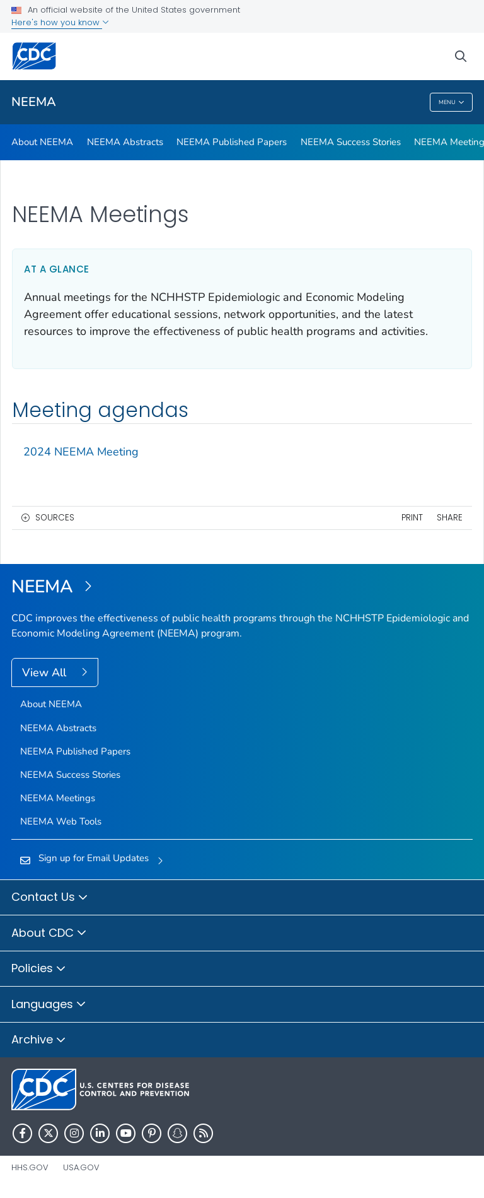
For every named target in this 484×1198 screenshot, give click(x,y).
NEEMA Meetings (57, 798)
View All (45, 672)
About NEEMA (42, 142)
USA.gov (81, 1167)
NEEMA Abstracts (125, 142)
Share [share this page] (450, 518)
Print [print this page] (412, 518)
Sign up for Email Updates (93, 858)
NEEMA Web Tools (60, 821)
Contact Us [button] (49, 898)
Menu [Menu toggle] (451, 102)
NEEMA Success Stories (351, 142)
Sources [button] (54, 518)
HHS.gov (30, 1167)
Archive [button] (38, 1040)
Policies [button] (38, 969)
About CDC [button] (49, 934)
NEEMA (33, 101)
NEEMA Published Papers (231, 142)
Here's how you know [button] (60, 22)
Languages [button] (48, 1005)
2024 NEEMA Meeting (81, 451)
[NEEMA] (242, 587)
